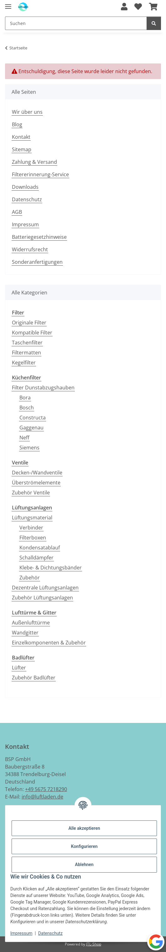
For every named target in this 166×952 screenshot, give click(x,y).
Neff (24, 437)
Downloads (25, 186)
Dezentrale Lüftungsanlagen (45, 587)
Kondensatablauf (39, 547)
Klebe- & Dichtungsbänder (50, 567)
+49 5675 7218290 (46, 789)
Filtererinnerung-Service (40, 174)
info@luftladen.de (42, 796)
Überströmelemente (36, 482)
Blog (17, 124)
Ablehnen (84, 864)
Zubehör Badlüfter (33, 677)
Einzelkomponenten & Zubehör (49, 642)
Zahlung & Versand (34, 161)
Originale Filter (29, 322)
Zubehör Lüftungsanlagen (42, 597)
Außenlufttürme (31, 622)
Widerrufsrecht (30, 249)
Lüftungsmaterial (32, 517)
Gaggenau (31, 427)
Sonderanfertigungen (37, 261)
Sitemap (21, 149)
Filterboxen (32, 537)
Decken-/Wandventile (37, 472)
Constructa (32, 417)
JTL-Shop (93, 944)
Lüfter (19, 667)
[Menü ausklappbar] (8, 4)
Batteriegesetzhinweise (39, 236)
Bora (25, 397)
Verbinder (31, 527)
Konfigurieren (84, 846)
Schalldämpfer (36, 557)
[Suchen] (154, 23)
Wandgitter (25, 632)
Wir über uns (27, 111)
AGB (17, 211)
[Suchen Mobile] (76, 23)
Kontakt (21, 136)
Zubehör (29, 577)
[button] (124, 7)
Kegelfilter (24, 362)
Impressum (21, 933)
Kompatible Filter (32, 332)
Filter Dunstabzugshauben (43, 387)
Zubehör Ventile (31, 492)
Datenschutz (50, 933)
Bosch (26, 407)
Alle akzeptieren (84, 828)
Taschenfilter (27, 342)
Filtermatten (26, 352)
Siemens (29, 447)
